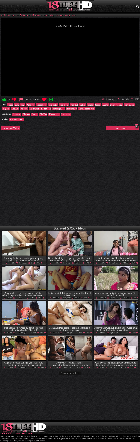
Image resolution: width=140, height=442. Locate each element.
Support (6, 433)
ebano (90, 105)
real (22, 105)
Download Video (11, 128)
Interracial (34, 109)
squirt (10, 105)
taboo (97, 105)
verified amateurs (86, 109)
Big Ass (15, 109)
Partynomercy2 (16, 119)
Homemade (42, 105)
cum (17, 105)
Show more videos (70, 373)
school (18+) (58, 109)
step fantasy (71, 109)
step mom (64, 105)
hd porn (24, 109)
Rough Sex (46, 109)
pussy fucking (116, 105)
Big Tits (6, 109)
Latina (105, 105)
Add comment (127, 127)
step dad (74, 105)
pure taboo (129, 105)
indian (82, 105)
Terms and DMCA (23, 433)
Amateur (30, 105)
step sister (53, 105)
